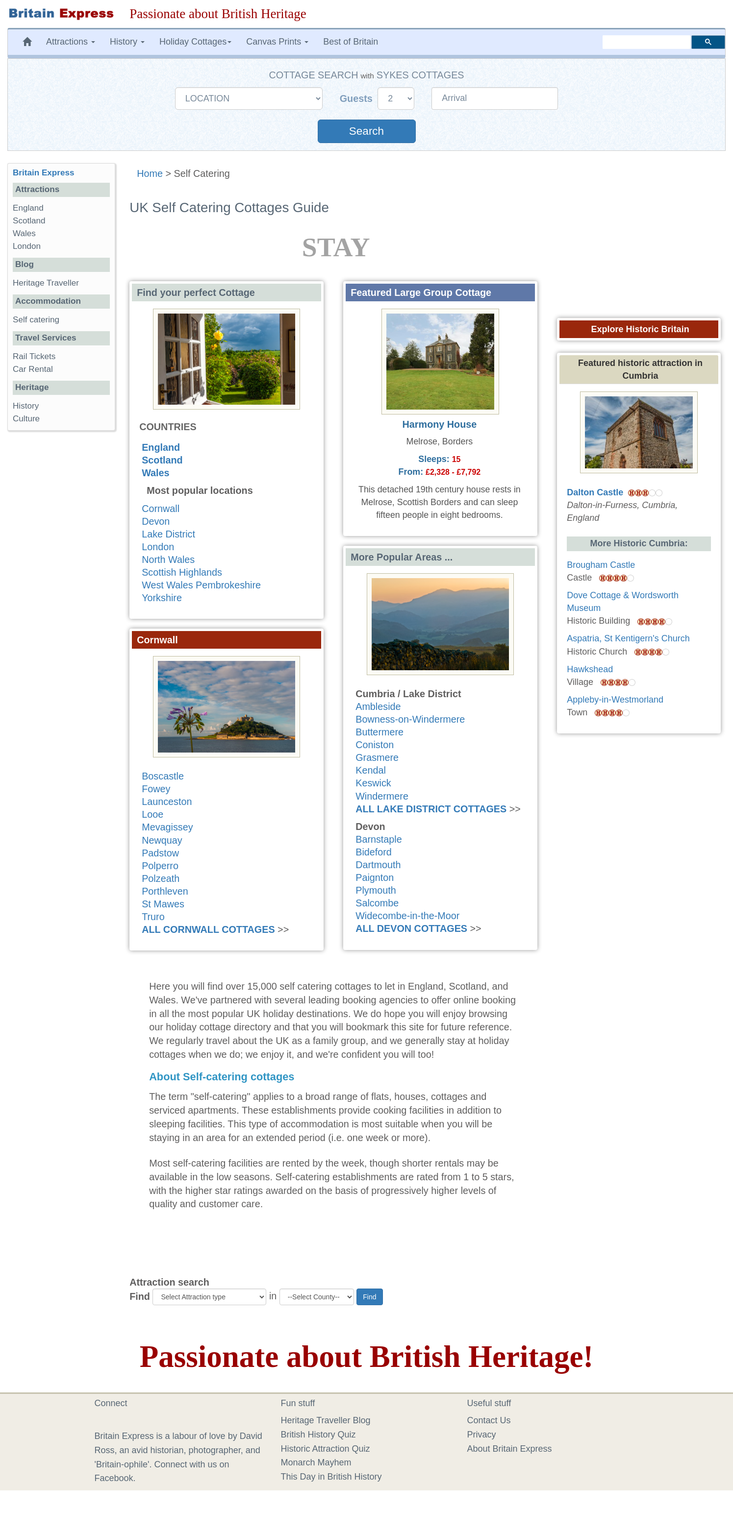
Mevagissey (167, 827)
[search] (646, 42)
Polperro (160, 865)
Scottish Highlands (182, 572)
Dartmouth (378, 864)
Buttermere (379, 732)
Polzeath (160, 878)
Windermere (381, 796)
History (26, 406)
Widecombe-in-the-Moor (407, 915)
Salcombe (377, 903)
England (161, 447)
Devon (156, 521)
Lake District (168, 534)
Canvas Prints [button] (277, 42)
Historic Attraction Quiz (325, 1449)
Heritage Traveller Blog (326, 1420)
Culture (26, 418)
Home (150, 173)
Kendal (370, 770)
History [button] (127, 42)
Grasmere (377, 757)
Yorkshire (162, 597)
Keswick (373, 783)
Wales (155, 472)
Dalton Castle (595, 492)
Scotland (162, 460)
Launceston (167, 801)
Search (366, 131)
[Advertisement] (61, 589)
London (158, 546)
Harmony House (440, 424)
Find (139, 1296)
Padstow (160, 853)
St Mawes (163, 904)
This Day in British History (331, 1477)
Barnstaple (378, 839)
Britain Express (43, 172)
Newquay (162, 840)
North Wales (168, 559)
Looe (152, 814)
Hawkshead (590, 669)
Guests (358, 98)
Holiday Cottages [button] (195, 42)
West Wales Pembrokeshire (201, 585)
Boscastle (163, 776)
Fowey (156, 788)
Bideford (373, 852)
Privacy (481, 1434)
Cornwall (160, 508)
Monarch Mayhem (316, 1462)
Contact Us (489, 1420)
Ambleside (378, 706)
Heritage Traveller (46, 283)
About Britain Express (509, 1449)
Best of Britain (350, 42)
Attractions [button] (70, 42)
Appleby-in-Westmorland (615, 700)
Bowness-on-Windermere (410, 719)
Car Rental (33, 369)
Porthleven (165, 891)
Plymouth (375, 890)
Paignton (374, 877)
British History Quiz (318, 1434)
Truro (153, 916)
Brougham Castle (601, 565)
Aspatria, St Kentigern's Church (628, 638)
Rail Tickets (34, 356)
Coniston (374, 744)
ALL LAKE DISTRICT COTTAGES (430, 809)
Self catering (36, 319)
